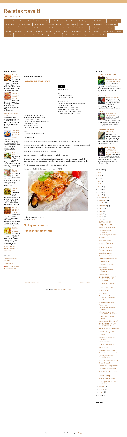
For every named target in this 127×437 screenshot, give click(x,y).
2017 (99, 187)
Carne (22, 21)
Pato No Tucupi (15, 189)
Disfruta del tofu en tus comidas (106, 317)
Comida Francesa (85, 24)
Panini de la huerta (105, 342)
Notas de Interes (108, 31)
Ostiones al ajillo (15, 154)
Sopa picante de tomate (107, 378)
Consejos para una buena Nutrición (107, 75)
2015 (99, 192)
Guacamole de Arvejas (106, 264)
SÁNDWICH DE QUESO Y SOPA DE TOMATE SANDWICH (107, 278)
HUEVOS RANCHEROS (106, 288)
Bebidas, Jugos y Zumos (106, 147)
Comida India (98, 24)
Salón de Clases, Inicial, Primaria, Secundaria (106, 130)
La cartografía (110, 133)
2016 (99, 189)
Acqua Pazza (103, 305)
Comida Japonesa (11, 28)
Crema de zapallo (105, 363)
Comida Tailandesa (82, 28)
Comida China (10, 24)
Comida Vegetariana (98, 28)
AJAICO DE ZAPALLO (106, 240)
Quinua (50, 35)
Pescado (26, 35)
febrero (102, 389)
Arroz (7, 21)
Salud (66, 35)
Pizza (35, 35)
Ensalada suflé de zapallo (107, 368)
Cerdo (30, 21)
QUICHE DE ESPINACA (106, 344)
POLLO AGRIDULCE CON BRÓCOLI (107, 382)
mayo (101, 217)
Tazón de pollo (104, 347)
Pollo (42, 35)
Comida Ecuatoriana (54, 24)
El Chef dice (102, 112)
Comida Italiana (111, 24)
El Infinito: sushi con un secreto (106, 284)
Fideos (58, 31)
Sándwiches (76, 35)
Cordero (8, 31)
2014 (99, 195)
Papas (119, 31)
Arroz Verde (103, 293)
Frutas (66, 31)
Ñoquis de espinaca (105, 250)
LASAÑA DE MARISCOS (107, 302)
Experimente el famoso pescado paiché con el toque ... (107, 297)
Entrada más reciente (32, 283)
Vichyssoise (103, 267)
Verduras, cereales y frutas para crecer (108, 372)
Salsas (58, 35)
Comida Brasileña (114, 21)
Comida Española (70, 24)
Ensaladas (29, 31)
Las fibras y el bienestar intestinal (107, 308)
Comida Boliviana (99, 21)
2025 (99, 173)
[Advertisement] (63, 54)
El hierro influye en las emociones (106, 244)
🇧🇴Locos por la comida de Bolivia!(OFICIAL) (11, 267)
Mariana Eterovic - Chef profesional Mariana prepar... (107, 333)
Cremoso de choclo (105, 261)
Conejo (110, 28)
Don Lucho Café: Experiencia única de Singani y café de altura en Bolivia (113, 151)
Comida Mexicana (39, 28)
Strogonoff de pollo (105, 225)
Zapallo (102, 35)
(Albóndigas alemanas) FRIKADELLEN (106, 356)
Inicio (60, 283)
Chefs (37, 21)
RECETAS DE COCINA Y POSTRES (11, 260)
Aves (14, 21)
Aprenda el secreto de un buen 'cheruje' (15, 95)
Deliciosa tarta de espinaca (108, 259)
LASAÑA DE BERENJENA (107, 350)
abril (101, 219)
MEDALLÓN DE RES (105, 248)
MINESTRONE (103, 290)
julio (101, 211)
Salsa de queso (104, 274)
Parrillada (9, 35)
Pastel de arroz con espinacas (109, 328)
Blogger (80, 433)
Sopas (86, 35)
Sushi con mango (104, 376)
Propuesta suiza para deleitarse (106, 270)
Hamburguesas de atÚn (107, 227)
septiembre (103, 206)
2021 (99, 181)
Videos (94, 35)
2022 (99, 178)
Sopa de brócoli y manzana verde (111, 114)
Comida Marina (25, 28)
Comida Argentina (84, 21)
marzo (101, 386)
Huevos (96, 31)
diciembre (102, 197)
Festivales (49, 31)
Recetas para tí (22, 11)
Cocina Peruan (8, 264)
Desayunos (18, 31)
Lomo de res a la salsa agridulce (11, 114)
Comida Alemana (57, 21)
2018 (99, 184)
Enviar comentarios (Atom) (62, 289)
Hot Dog (87, 31)
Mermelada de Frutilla (112, 97)
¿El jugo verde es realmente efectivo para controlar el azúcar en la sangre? (113, 80)
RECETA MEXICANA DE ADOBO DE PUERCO (16, 209)
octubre (102, 203)
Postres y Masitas (104, 96)
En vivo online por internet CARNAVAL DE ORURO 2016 (11, 248)
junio (101, 214)
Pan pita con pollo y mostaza (108, 366)
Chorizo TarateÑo (15, 171)
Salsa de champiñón (105, 253)
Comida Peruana (54, 28)
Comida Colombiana (24, 24)
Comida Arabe (70, 21)
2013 (99, 395)
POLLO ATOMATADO (16, 76)
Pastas (18, 35)
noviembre (103, 200)
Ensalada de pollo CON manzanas (106, 231)
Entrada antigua (85, 283)
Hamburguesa (76, 31)
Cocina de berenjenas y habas (109, 353)
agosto (101, 208)
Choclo (45, 21)
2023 (99, 176)
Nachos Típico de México (107, 256)
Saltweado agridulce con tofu (108, 321)
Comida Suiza (67, 28)
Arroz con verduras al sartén (108, 360)
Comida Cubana (39, 24)
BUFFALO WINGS (105, 222)
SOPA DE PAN (104, 237)
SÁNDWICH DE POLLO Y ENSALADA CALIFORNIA (108, 313)
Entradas (39, 31)
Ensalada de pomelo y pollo (108, 235)
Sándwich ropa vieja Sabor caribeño (107, 338)
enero (101, 392)
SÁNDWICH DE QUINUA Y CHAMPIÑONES (107, 325)
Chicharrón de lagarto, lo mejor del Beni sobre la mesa (16, 134)
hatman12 (60, 433)
